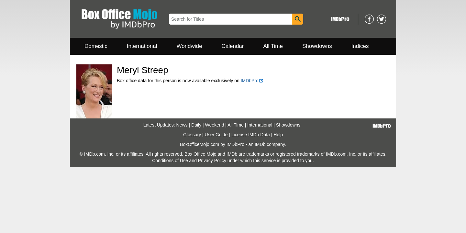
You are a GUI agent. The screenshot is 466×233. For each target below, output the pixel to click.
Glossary (192, 134)
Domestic (95, 46)
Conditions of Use (170, 160)
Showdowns (317, 46)
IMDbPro (252, 80)
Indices (360, 46)
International (142, 46)
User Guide (216, 134)
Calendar (233, 46)
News (182, 125)
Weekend (214, 125)
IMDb (260, 144)
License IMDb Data (250, 134)
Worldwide (189, 46)
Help (278, 134)
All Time (273, 46)
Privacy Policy (212, 160)
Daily (196, 125)
